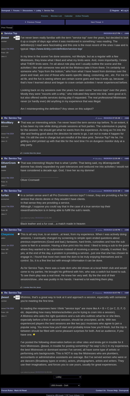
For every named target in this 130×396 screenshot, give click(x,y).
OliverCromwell (95, 191)
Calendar (69, 16)
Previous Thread (32, 22)
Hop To (51, 377)
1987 (127, 293)
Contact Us (101, 390)
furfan (99, 230)
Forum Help (112, 390)
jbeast (98, 118)
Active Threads (82, 16)
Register (114, 11)
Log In (125, 11)
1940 (127, 118)
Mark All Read (20, 390)
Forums (16, 11)
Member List (56, 16)
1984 (127, 191)
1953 (127, 158)
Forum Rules (7, 390)
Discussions (28, 11)
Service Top (10, 33)
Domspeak (5, 11)
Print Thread (6, 28)
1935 (127, 33)
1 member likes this (29, 153)
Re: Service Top (12, 118)
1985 (127, 230)
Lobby (38, 11)
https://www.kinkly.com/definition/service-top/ (56, 48)
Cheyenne (97, 293)
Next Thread (97, 22)
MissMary (97, 159)
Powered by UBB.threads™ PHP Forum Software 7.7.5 (65, 395)
